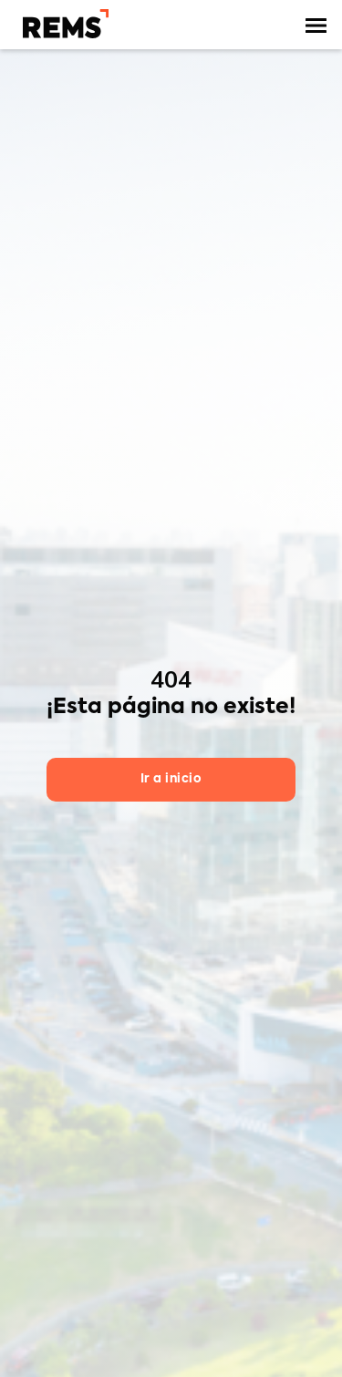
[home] (61, 23)
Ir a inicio (171, 779)
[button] (317, 25)
